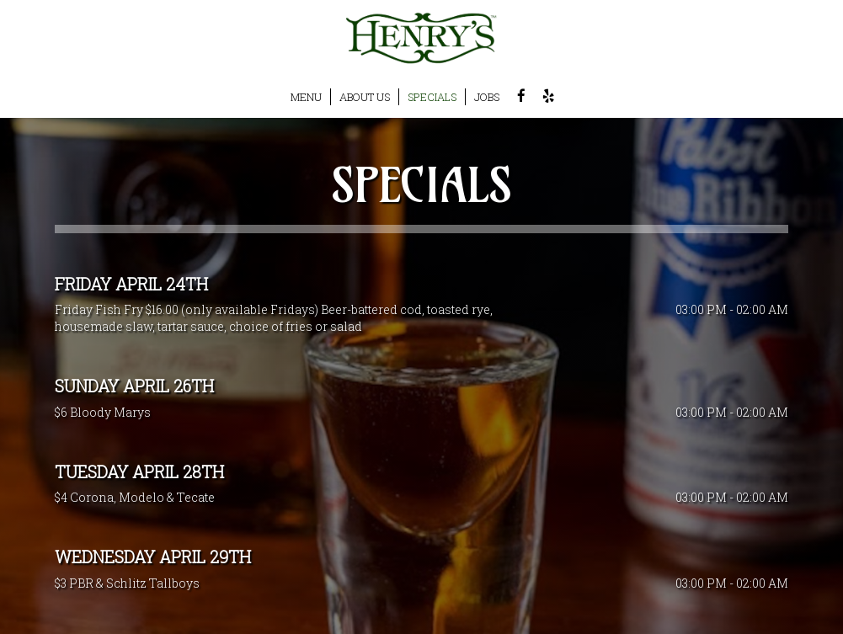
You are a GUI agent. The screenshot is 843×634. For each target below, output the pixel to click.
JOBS (486, 97)
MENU (306, 97)
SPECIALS (432, 97)
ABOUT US (364, 97)
